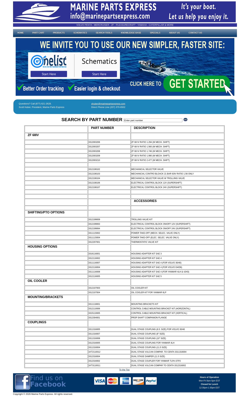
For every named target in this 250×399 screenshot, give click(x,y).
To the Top (124, 369)
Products (59, 33)
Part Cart (38, 33)
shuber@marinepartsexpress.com (108, 103)
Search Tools (104, 33)
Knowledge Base (131, 33)
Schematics (80, 33)
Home (20, 33)
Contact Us (195, 33)
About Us (174, 33)
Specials (155, 33)
